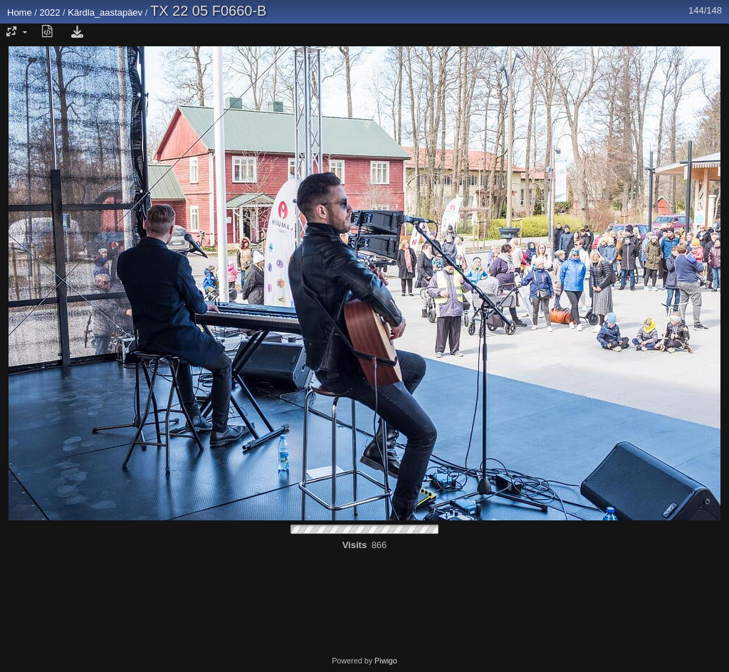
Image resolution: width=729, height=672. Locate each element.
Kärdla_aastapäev (105, 12)
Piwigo (385, 660)
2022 (50, 12)
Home (19, 12)
